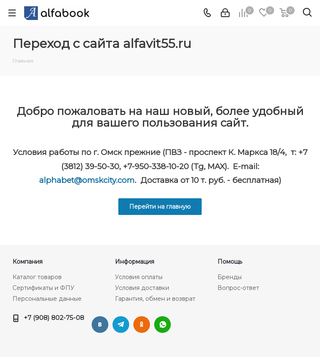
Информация (134, 261)
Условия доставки (142, 288)
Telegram (120, 324)
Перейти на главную (160, 206)
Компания (27, 261)
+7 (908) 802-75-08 (54, 318)
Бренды (230, 277)
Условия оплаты (138, 277)
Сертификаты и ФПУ (43, 288)
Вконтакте (100, 324)
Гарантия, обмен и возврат (155, 298)
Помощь (230, 261)
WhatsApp (162, 324)
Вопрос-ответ (238, 288)
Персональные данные (47, 298)
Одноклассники (141, 324)
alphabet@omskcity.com (87, 180)
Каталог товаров (37, 277)
